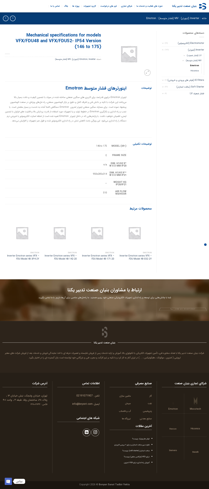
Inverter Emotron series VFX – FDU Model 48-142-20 (61, 257)
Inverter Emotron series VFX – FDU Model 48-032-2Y (136, 257)
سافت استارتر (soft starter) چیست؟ (136, 450)
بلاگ (66, 6)
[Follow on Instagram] (95, 433)
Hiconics (195, 71)
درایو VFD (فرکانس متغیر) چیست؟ (137, 456)
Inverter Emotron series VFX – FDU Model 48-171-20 (98, 257)
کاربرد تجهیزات (90, 6)
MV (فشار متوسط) (168, 18)
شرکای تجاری (126, 6)
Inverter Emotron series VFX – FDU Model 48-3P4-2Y (23, 257)
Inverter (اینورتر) (190, 18)
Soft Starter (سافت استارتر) (190, 87)
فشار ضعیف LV (197, 93)
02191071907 (84, 396)
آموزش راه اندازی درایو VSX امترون (137, 462)
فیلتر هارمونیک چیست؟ (141, 438)
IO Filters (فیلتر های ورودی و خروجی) (186, 80)
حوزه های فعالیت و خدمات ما (150, 6)
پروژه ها (75, 6)
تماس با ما (55, 6)
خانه (204, 18)
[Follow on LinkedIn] (87, 433)
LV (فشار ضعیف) (194, 55)
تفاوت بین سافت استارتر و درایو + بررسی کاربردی (132, 444)
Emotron (151, 18)
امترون (169, 357)
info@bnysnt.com (82, 404)
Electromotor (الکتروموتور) (191, 43)
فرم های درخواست (108, 6)
